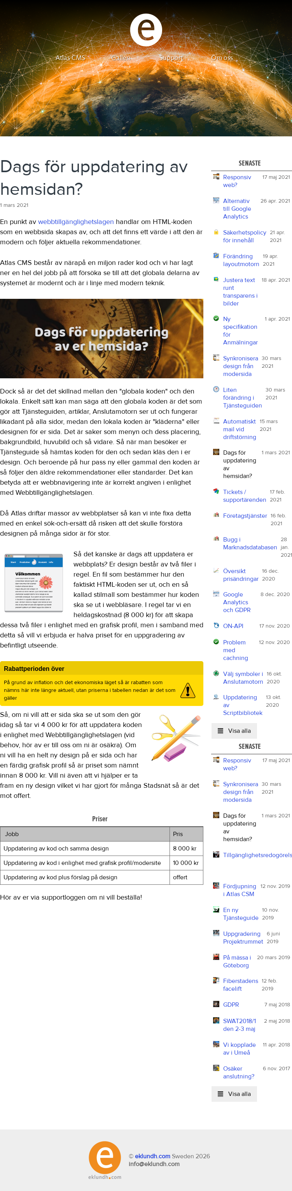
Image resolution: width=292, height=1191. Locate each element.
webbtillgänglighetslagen (76, 222)
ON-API (233, 626)
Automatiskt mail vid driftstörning (239, 429)
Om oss (222, 58)
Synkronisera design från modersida (240, 366)
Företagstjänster (245, 516)
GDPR (231, 1005)
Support (171, 58)
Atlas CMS (70, 58)
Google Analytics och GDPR (237, 602)
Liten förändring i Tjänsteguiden (242, 398)
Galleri (121, 58)
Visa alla (234, 731)
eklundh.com (152, 1156)
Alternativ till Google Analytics (237, 209)
